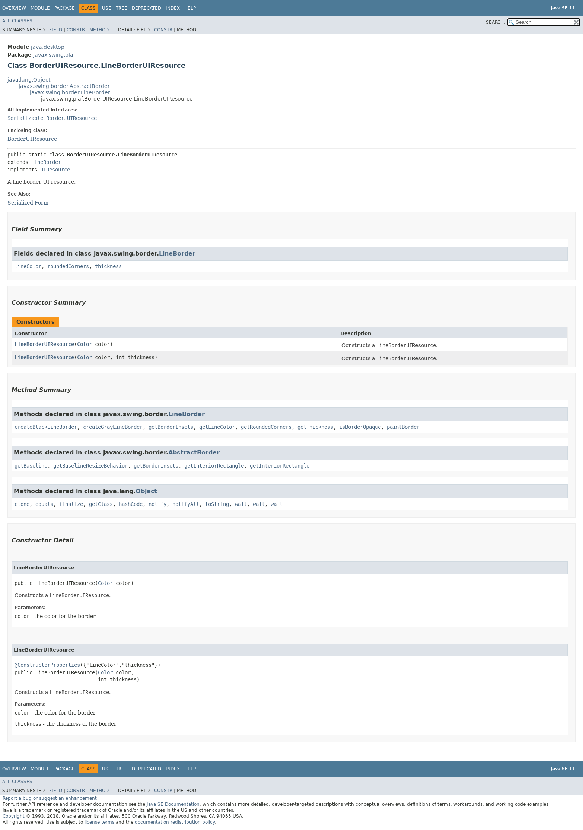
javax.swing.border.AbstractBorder (64, 86)
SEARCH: (495, 22)
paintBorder (403, 427)
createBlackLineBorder (46, 427)
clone (22, 504)
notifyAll (185, 504)
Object (146, 491)
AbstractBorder (194, 452)
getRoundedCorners (266, 427)
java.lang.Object (28, 80)
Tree (121, 8)
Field (55, 29)
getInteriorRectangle (214, 466)
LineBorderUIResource (44, 344)
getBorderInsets (171, 427)
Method (99, 29)
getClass (101, 504)
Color (84, 344)
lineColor (28, 266)
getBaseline (31, 466)
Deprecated (146, 8)
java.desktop (47, 47)
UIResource (82, 118)
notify (157, 504)
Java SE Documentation (173, 804)
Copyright (14, 816)
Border (55, 118)
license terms (99, 822)
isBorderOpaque (360, 427)
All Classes (17, 20)
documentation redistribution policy (174, 822)
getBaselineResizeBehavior (90, 466)
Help (190, 8)
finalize (71, 504)
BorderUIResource (32, 139)
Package (64, 8)
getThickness (315, 427)
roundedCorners (68, 266)
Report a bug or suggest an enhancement (50, 798)
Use (106, 8)
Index (173, 8)
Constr (76, 29)
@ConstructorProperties (47, 665)
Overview (14, 8)
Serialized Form (27, 203)
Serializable (25, 118)
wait (241, 504)
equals (44, 504)
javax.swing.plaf (54, 55)
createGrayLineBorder (113, 427)
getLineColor (217, 427)
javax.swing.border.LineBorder (70, 92)
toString (217, 504)
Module (40, 8)
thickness (108, 266)
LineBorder (46, 162)
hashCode (131, 504)
